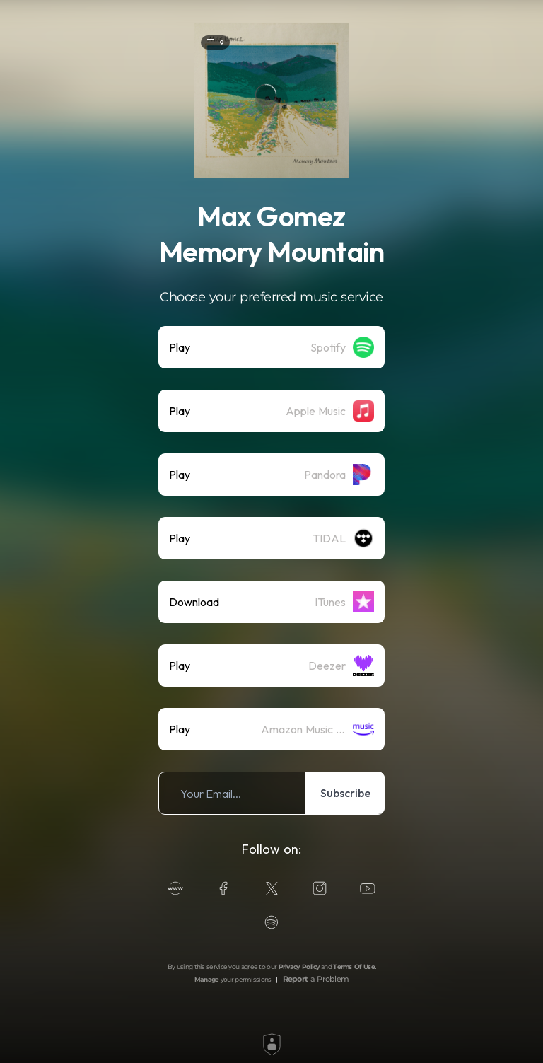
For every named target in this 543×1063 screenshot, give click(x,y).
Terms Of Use (354, 966)
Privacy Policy (299, 966)
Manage (206, 979)
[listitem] (271, 347)
